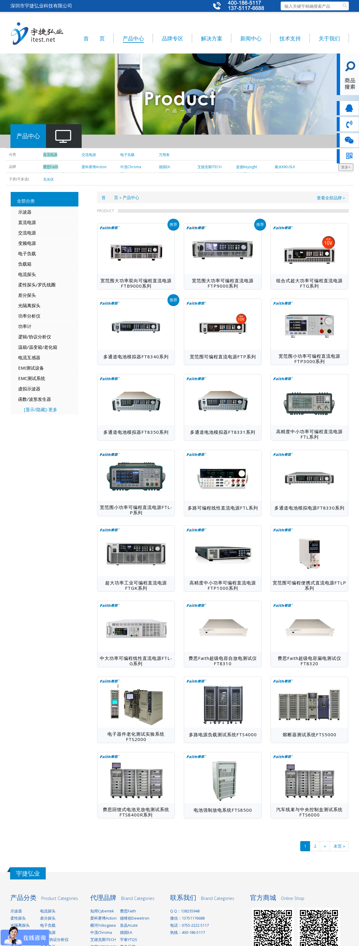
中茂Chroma (101, 932)
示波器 (24, 212)
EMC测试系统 (31, 378)
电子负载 (27, 253)
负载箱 (24, 264)
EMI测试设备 (31, 368)
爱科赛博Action (103, 918)
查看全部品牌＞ (331, 198)
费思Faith (128, 911)
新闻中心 (251, 38)
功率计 (24, 326)
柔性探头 (18, 918)
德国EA (126, 932)
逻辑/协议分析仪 (34, 337)
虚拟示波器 (29, 389)
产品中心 (133, 38)
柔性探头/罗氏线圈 (37, 285)
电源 (31, 243)
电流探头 (27, 274)
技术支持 (290, 38)
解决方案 (211, 38)
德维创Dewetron (134, 918)
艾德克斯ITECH (103, 939)
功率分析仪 (29, 316)
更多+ (345, 167)
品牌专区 (172, 38)
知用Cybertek (102, 911)
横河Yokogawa (103, 925)
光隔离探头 (29, 305)
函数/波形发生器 (34, 399)
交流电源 (27, 233)
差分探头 (27, 295)
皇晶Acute (129, 925)
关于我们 (329, 38)
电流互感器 (29, 357)
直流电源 (27, 222)
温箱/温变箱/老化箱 (37, 347)
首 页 (94, 38)
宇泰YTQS (128, 939)
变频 (22, 243)
